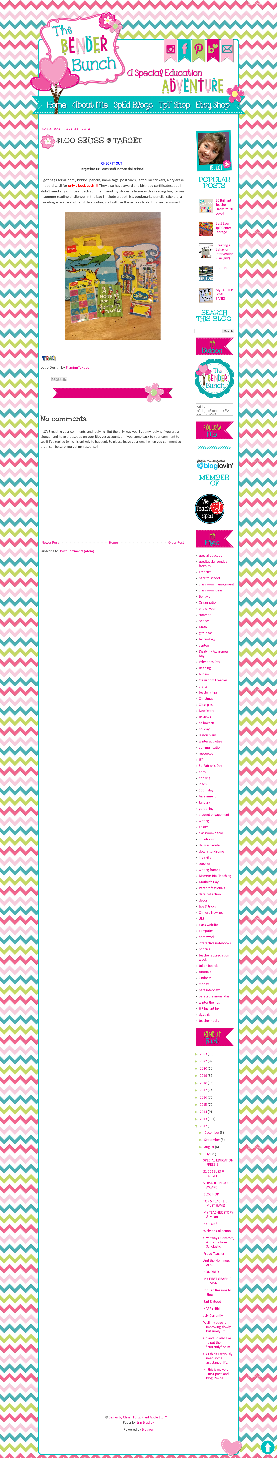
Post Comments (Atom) (77, 551)
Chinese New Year (212, 913)
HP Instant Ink (209, 1009)
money (204, 984)
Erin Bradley (145, 1423)
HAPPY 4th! (211, 1309)
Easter (203, 827)
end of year (207, 609)
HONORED (211, 1272)
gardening (206, 809)
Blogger (147, 1430)
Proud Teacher (213, 1254)
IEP (201, 760)
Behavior (205, 597)
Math (203, 627)
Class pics (206, 705)
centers (204, 646)
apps (202, 772)
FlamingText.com (79, 368)
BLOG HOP (211, 1194)
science (204, 621)
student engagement (214, 815)
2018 (204, 1083)
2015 (204, 1105)
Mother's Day (209, 882)
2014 (204, 1112)
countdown (207, 839)
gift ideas (205, 633)
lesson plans (207, 735)
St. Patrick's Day (210, 766)
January (204, 803)
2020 (204, 1069)
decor (203, 901)
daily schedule (209, 845)
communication (210, 748)
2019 (204, 1076)
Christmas (206, 699)
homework (207, 937)
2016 (204, 1098)
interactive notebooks (215, 943)
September (212, 1140)
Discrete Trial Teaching (215, 876)
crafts (203, 687)
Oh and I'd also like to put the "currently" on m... (218, 1343)
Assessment (207, 796)
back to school (209, 578)
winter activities (210, 741)
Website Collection (217, 1231)
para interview (209, 990)
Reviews (205, 717)
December (212, 1133)
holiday (204, 729)
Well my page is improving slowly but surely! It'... (217, 1327)
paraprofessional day (214, 996)
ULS (201, 919)
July (207, 1154)
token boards (208, 966)
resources (206, 754)
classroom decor (211, 833)
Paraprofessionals (212, 888)
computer (206, 931)
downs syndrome (211, 852)
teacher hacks (209, 1021)
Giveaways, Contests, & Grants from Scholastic (218, 1242)
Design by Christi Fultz (124, 1417)
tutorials (205, 972)
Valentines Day (209, 662)
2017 (204, 1090)
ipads (203, 784)
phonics (204, 949)
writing (204, 821)
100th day (206, 790)
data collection (210, 894)
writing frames (209, 870)
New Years (206, 711)
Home (113, 543)
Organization (208, 603)
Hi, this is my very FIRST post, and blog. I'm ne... (216, 1374)
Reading (205, 668)
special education (211, 556)
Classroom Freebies (213, 680)
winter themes (209, 1003)
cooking (204, 778)
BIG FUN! (210, 1224)
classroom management (216, 584)
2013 (204, 1119)
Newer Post (50, 543)
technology (207, 639)
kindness (205, 978)
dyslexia (205, 1015)
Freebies (205, 572)
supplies (204, 864)
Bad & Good (212, 1302)
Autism (204, 674)
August (209, 1147)
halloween (206, 723)
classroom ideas (210, 590)
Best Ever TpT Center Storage (223, 228)
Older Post (176, 543)
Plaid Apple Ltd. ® (154, 1417)
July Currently (213, 1316)
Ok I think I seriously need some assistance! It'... (217, 1358)
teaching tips (208, 693)
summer (205, 615)
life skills (205, 858)
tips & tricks (207, 907)
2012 (204, 1126)
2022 (204, 1061)
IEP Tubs (222, 268)
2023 (204, 1054)
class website (208, 925)
